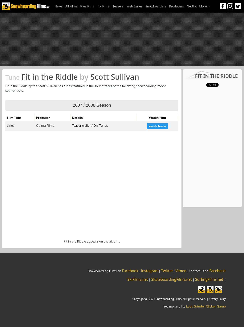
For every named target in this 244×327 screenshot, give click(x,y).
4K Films (104, 6)
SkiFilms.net (138, 279)
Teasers (118, 6)
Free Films (87, 6)
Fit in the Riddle (16, 86)
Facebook (130, 270)
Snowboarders (155, 6)
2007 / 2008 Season (92, 105)
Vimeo (181, 270)
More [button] (203, 6)
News (58, 6)
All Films (71, 6)
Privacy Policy (217, 299)
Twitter (167, 270)
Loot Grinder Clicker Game (206, 306)
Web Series (134, 6)
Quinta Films (45, 125)
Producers (176, 6)
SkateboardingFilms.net (171, 279)
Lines (10, 125)
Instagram (149, 270)
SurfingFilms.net (209, 279)
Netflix (191, 6)
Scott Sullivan (47, 86)
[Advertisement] (122, 39)
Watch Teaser (157, 126)
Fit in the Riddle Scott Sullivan (72, 76)
